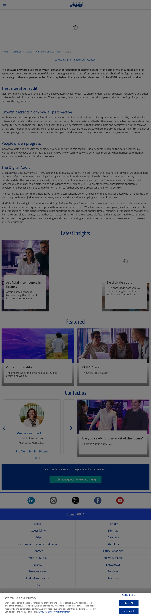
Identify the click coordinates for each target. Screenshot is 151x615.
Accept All (129, 610)
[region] (75, 604)
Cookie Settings (129, 595)
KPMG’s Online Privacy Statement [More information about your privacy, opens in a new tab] (54, 611)
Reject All (128, 603)
